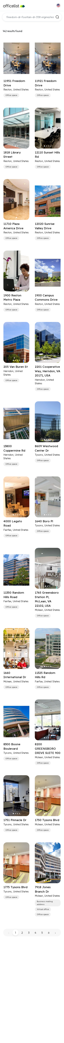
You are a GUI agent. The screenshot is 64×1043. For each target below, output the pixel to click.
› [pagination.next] (55, 932)
